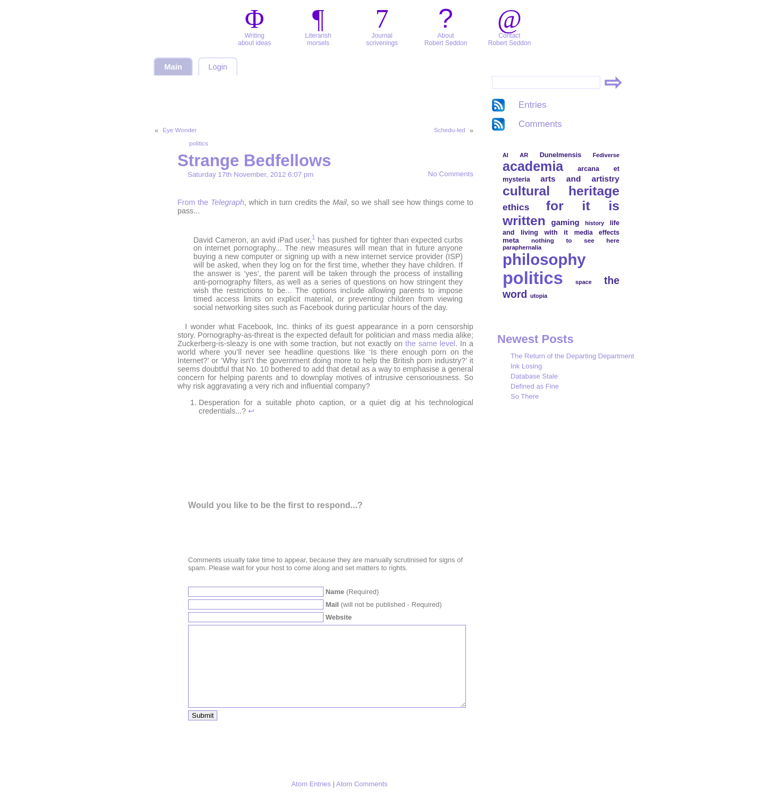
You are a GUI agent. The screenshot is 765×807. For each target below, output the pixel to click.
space (583, 282)
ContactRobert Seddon (509, 39)
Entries (532, 105)
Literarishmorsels (318, 39)
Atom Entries (310, 800)
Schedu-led (449, 129)
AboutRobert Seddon (446, 39)
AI (505, 155)
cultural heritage (561, 191)
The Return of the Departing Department (572, 356)
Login (217, 67)
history (594, 223)
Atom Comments (362, 800)
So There (525, 396)
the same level (430, 343)
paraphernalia (522, 247)
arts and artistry (579, 178)
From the (210, 202)
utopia (538, 296)
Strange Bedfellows (254, 160)
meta (511, 240)
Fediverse (606, 155)
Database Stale (534, 376)
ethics (516, 207)
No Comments (450, 174)
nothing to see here (575, 240)
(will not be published (384, 604)
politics (198, 143)
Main (173, 67)
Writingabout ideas (254, 39)
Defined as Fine (535, 386)
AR (524, 155)
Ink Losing (526, 366)
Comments (540, 124)
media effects (596, 232)
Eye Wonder (180, 129)
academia (533, 166)
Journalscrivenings (382, 39)
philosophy (544, 259)
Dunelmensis (560, 155)
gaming (565, 222)
